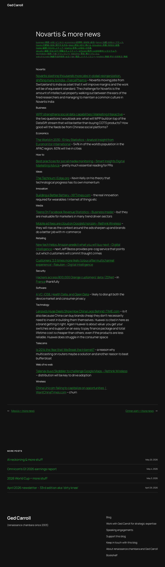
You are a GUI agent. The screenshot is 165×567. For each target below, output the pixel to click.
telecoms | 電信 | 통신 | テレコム (85, 53)
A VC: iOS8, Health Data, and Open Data (62, 294)
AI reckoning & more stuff (25, 459)
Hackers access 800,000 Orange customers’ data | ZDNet (75, 277)
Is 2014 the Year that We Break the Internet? (65, 349)
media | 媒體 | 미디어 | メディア (49, 48)
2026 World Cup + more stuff (27, 478)
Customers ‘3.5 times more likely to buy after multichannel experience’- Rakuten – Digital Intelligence (75, 262)
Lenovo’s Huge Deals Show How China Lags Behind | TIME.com (78, 311)
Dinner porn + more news (140, 410)
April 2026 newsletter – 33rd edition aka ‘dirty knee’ (42, 487)
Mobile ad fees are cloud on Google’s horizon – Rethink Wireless (78, 223)
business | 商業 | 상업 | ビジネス (50, 42)
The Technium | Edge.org (52, 178)
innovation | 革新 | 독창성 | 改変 (105, 45)
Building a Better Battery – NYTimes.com (63, 195)
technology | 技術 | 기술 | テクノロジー (53, 53)
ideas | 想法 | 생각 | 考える (79, 45)
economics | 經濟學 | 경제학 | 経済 (79, 42)
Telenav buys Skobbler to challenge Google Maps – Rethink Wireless (81, 371)
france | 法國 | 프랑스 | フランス (109, 42)
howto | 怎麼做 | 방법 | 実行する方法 (52, 45)
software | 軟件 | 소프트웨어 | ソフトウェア (97, 50)
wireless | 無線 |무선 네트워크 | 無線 (111, 56)
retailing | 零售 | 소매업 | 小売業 (77, 48)
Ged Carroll (15, 5)
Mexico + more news (23, 410)
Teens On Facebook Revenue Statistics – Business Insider (75, 212)
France (40, 281)
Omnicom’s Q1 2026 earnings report (32, 469)
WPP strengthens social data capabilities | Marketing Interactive (79, 114)
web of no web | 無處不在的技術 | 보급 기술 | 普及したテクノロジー (65, 56)
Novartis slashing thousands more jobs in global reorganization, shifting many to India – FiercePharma (78, 78)
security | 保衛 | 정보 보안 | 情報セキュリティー (57, 50)
